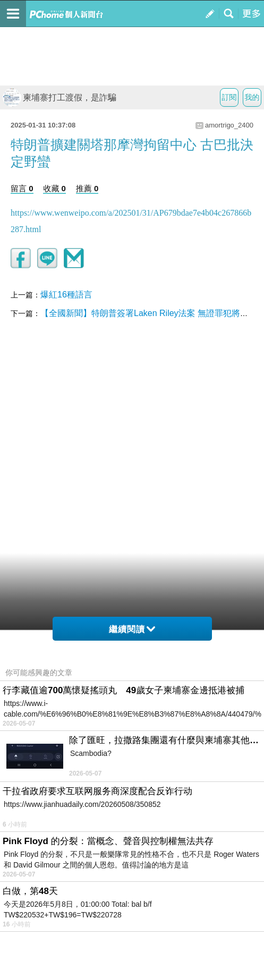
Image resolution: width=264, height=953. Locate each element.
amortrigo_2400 (229, 125)
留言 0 (22, 188)
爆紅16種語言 (66, 294)
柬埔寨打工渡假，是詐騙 (59, 97)
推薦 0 (87, 188)
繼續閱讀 (132, 629)
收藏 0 (54, 188)
